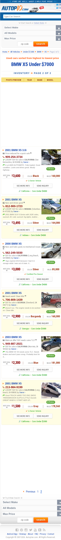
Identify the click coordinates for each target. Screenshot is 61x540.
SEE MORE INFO (22, 186)
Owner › (26, 162)
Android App (12, 535)
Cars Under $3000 (38, 329)
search (40, 44)
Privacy (43, 535)
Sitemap (22, 535)
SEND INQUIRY (44, 186)
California (25, 191)
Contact (51, 535)
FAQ (36, 535)
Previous (29, 492)
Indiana (25, 235)
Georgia (25, 329)
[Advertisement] (30, 457)
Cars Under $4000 (39, 191)
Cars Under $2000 (39, 422)
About (30, 535)
